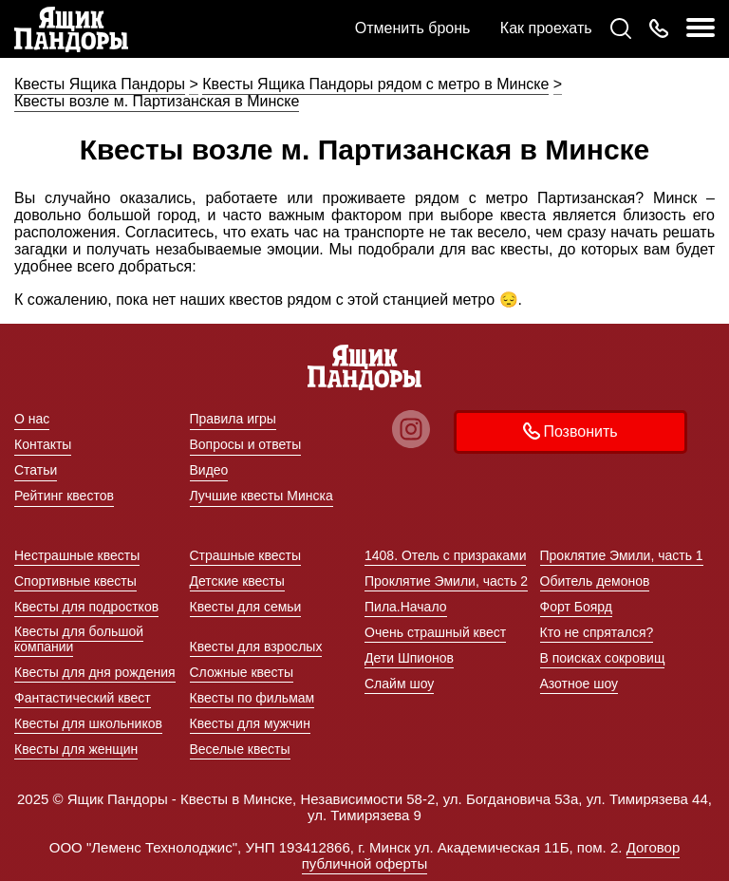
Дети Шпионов (409, 657)
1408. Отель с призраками (445, 555)
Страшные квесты (245, 555)
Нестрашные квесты (77, 555)
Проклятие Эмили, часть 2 (446, 581)
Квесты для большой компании (78, 639)
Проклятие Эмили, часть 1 (621, 555)
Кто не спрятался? (597, 632)
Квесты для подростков (86, 606)
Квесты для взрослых (256, 646)
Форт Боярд (576, 606)
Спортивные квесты (75, 581)
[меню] (700, 28)
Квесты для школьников (88, 723)
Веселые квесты (240, 749)
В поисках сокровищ (602, 657)
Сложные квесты (242, 672)
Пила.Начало (405, 606)
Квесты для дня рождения (95, 672)
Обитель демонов (595, 581)
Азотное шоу (579, 683)
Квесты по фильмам (252, 697)
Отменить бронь (413, 28)
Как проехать (546, 28)
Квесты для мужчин (250, 723)
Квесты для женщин (76, 749)
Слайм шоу (399, 683)
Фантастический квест (82, 697)
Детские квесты (237, 581)
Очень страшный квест (435, 632)
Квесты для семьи (246, 606)
